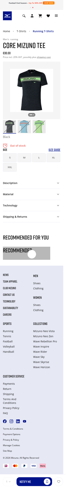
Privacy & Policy (11, 440)
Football (8, 341)
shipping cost (44, 57)
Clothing (38, 288)
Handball (8, 351)
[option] (9, 126)
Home (6, 31)
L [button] (39, 157)
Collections (40, 324)
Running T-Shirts (43, 31)
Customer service (13, 376)
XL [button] (53, 157)
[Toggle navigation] (56, 16)
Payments (9, 383)
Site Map (7, 451)
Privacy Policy (11, 408)
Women (37, 297)
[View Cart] (40, 15)
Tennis (7, 336)
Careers (7, 314)
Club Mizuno (9, 288)
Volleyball (9, 346)
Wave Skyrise (41, 362)
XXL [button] (10, 167)
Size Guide (54, 150)
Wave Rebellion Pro (45, 341)
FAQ (5, 413)
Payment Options (11, 434)
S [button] (10, 157)
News (6, 275)
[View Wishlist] (48, 15)
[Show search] (24, 15)
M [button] (24, 157)
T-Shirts (21, 31)
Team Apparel (10, 281)
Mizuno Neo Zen (43, 336)
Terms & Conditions (13, 429)
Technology (9, 301)
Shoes (37, 283)
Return (7, 389)
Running (8, 331)
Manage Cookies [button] (11, 445)
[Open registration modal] (32, 15)
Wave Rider (40, 351)
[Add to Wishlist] (58, 481)
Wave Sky (39, 357)
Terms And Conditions (9, 401)
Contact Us (9, 295)
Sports (7, 324)
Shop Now (48, 3)
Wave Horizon (41, 367)
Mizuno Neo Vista (44, 331)
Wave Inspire (41, 346)
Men (35, 276)
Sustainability (10, 308)
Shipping (8, 394)
